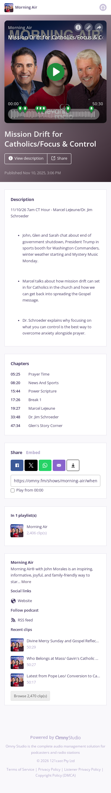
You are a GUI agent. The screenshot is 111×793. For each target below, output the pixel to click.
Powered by (55, 737)
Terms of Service (20, 769)
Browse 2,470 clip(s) (30, 695)
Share (59, 158)
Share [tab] (16, 452)
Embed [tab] (33, 452)
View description (26, 158)
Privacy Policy (49, 769)
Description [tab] (22, 199)
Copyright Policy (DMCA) (56, 775)
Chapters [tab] (20, 363)
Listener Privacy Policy (82, 769)
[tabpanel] (55, 272)
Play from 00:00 (27, 490)
